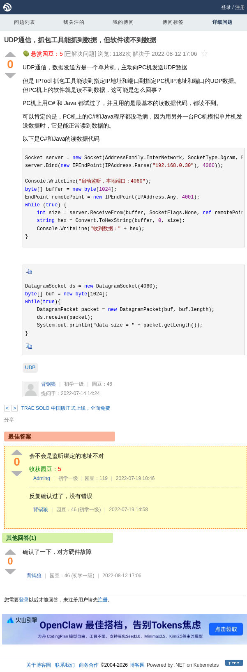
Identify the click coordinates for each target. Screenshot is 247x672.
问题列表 (24, 22)
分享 (9, 420)
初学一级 (74, 384)
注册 (240, 7)
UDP (30, 367)
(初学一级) (89, 509)
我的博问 (123, 22)
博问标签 (173, 22)
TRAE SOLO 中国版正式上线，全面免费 (65, 408)
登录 (226, 7)
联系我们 (65, 665)
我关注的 (74, 22)
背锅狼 (48, 384)
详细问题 (222, 22)
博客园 (137, 665)
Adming (41, 478)
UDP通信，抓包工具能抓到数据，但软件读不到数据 (80, 40)
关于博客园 (38, 665)
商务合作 (89, 665)
